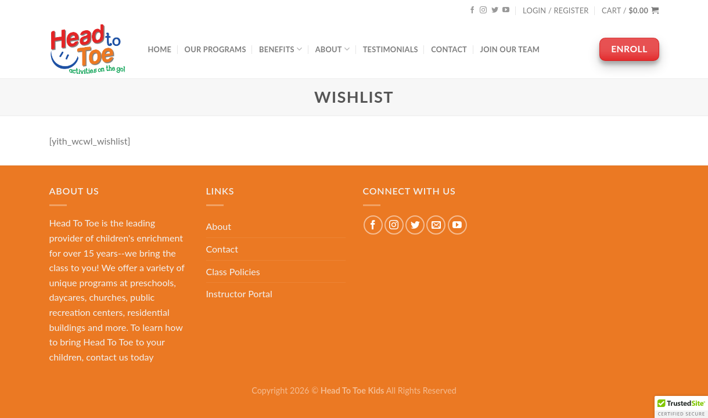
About (332, 49)
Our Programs (215, 49)
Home (160, 49)
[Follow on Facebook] (472, 10)
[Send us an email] (435, 225)
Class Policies (233, 271)
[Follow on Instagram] (483, 10)
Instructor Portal (239, 293)
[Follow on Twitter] (494, 10)
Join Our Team (510, 49)
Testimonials (390, 49)
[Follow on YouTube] (505, 10)
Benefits (280, 49)
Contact (449, 49)
